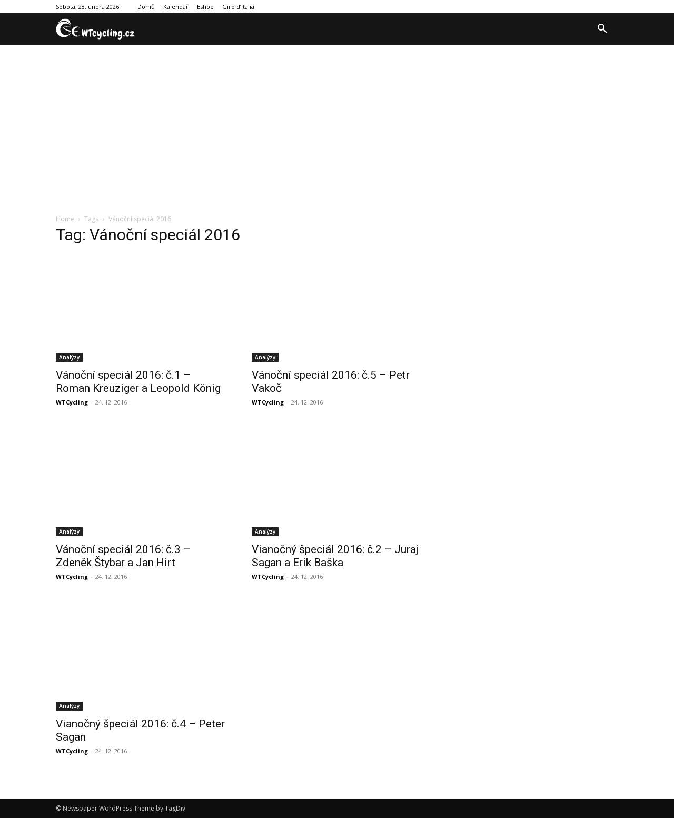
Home (65, 218)
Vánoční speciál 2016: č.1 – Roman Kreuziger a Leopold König (138, 382)
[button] (602, 29)
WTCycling (72, 402)
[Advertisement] (337, 124)
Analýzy (69, 357)
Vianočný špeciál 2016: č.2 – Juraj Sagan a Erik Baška (335, 556)
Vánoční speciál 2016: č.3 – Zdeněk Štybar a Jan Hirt (123, 556)
